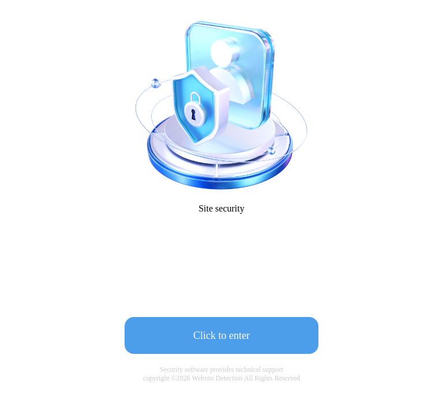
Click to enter (221, 335)
